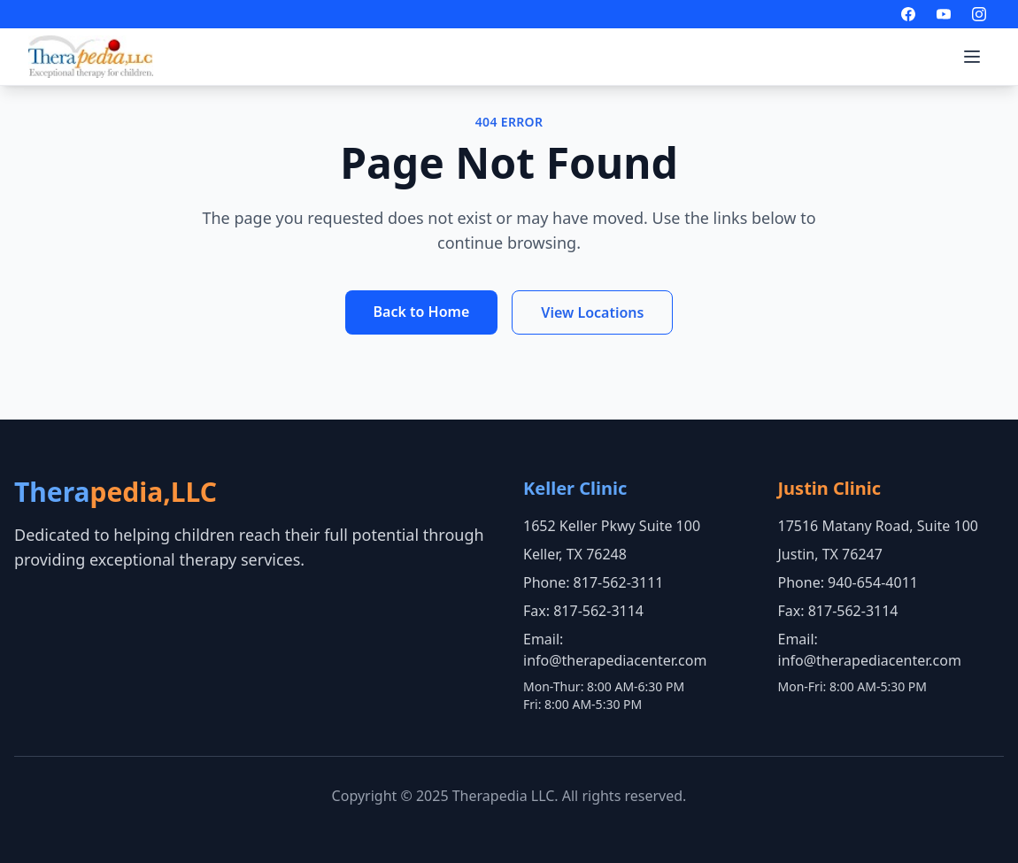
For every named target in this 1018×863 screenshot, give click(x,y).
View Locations (592, 312)
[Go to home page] (90, 56)
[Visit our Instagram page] (979, 14)
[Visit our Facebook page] (908, 14)
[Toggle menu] (972, 56)
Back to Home (422, 311)
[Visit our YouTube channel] (943, 14)
